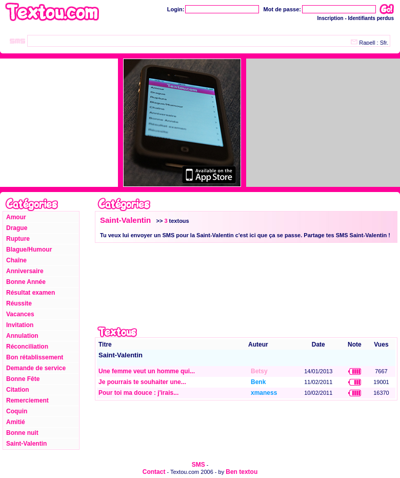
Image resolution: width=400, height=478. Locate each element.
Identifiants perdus (371, 18)
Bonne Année (26, 281)
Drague (16, 228)
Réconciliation (27, 346)
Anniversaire (25, 271)
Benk (258, 382)
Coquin (16, 411)
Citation (17, 389)
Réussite (19, 303)
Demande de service (36, 368)
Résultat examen (30, 292)
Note (355, 344)
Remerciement (27, 400)
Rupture (18, 238)
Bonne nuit (22, 432)
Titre (105, 344)
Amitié (15, 422)
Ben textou (241, 471)
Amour (16, 217)
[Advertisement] (159, 286)
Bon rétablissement (34, 357)
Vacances (20, 314)
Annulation (22, 335)
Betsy (259, 371)
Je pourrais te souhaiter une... (142, 382)
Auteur (258, 344)
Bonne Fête (22, 379)
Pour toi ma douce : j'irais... (138, 392)
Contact (154, 471)
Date (318, 344)
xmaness (264, 392)
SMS (198, 464)
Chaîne (16, 260)
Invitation (19, 325)
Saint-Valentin (26, 443)
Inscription (330, 18)
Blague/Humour (29, 249)
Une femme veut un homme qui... (146, 371)
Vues (381, 344)
